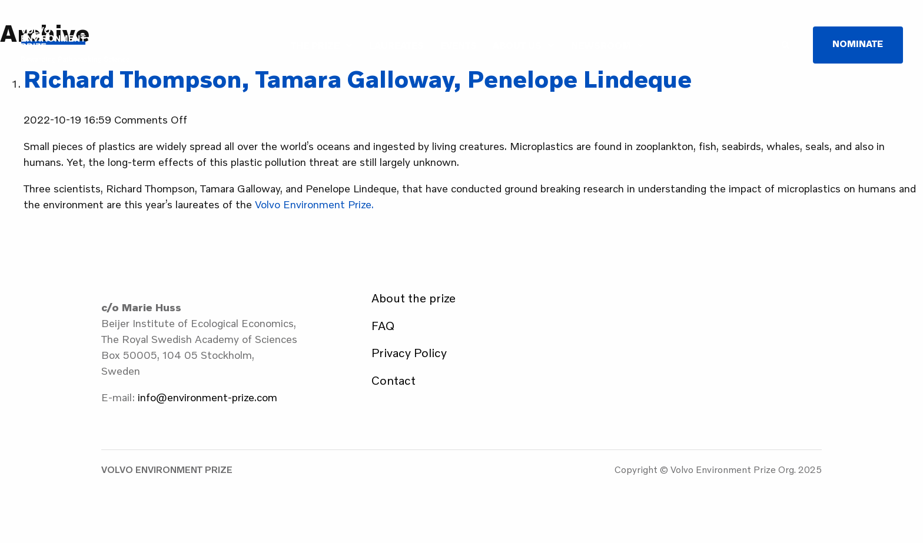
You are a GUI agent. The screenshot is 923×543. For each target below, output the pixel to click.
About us (517, 45)
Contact (393, 380)
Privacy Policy (409, 352)
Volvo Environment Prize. (314, 204)
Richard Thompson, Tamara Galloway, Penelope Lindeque (358, 78)
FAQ (382, 325)
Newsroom (601, 45)
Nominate (857, 43)
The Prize (315, 45)
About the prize (413, 298)
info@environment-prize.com (207, 397)
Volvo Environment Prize (75, 45)
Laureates (396, 45)
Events (458, 45)
